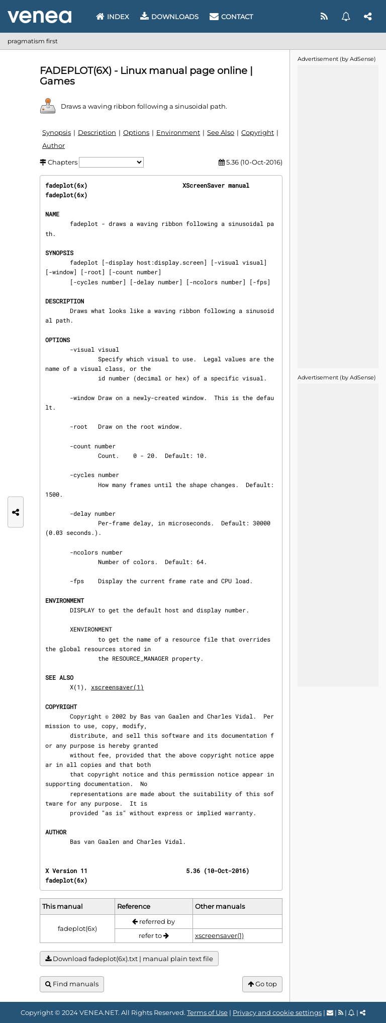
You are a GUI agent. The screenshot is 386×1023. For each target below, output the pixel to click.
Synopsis (56, 132)
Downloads (169, 16)
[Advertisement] (338, 216)
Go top (262, 984)
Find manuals (72, 984)
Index (112, 16)
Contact (231, 16)
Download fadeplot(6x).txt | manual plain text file (129, 959)
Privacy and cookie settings (277, 1012)
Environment (178, 132)
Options (136, 132)
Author (53, 145)
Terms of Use (207, 1012)
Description (97, 132)
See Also (220, 132)
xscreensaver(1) (117, 687)
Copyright (257, 132)
